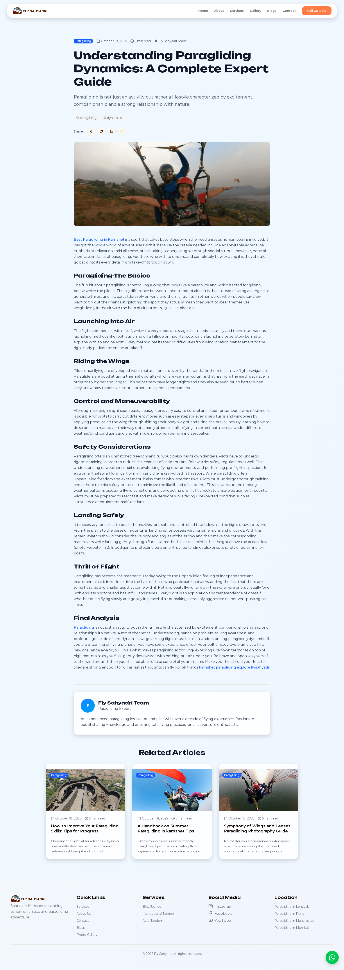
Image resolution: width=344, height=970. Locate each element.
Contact (289, 11)
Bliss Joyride (152, 907)
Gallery (255, 11)
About (219, 11)
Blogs (271, 11)
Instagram (220, 906)
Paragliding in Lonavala (292, 907)
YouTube (219, 920)
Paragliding (84, 627)
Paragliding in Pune (289, 914)
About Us (84, 914)
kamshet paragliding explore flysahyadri (234, 667)
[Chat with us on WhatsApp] (332, 954)
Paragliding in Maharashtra (294, 921)
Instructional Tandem (159, 914)
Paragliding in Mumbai (291, 928)
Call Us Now (316, 11)
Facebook (220, 913)
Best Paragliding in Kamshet (99, 239)
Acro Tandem (153, 921)
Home (203, 11)
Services (237, 11)
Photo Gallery (87, 935)
